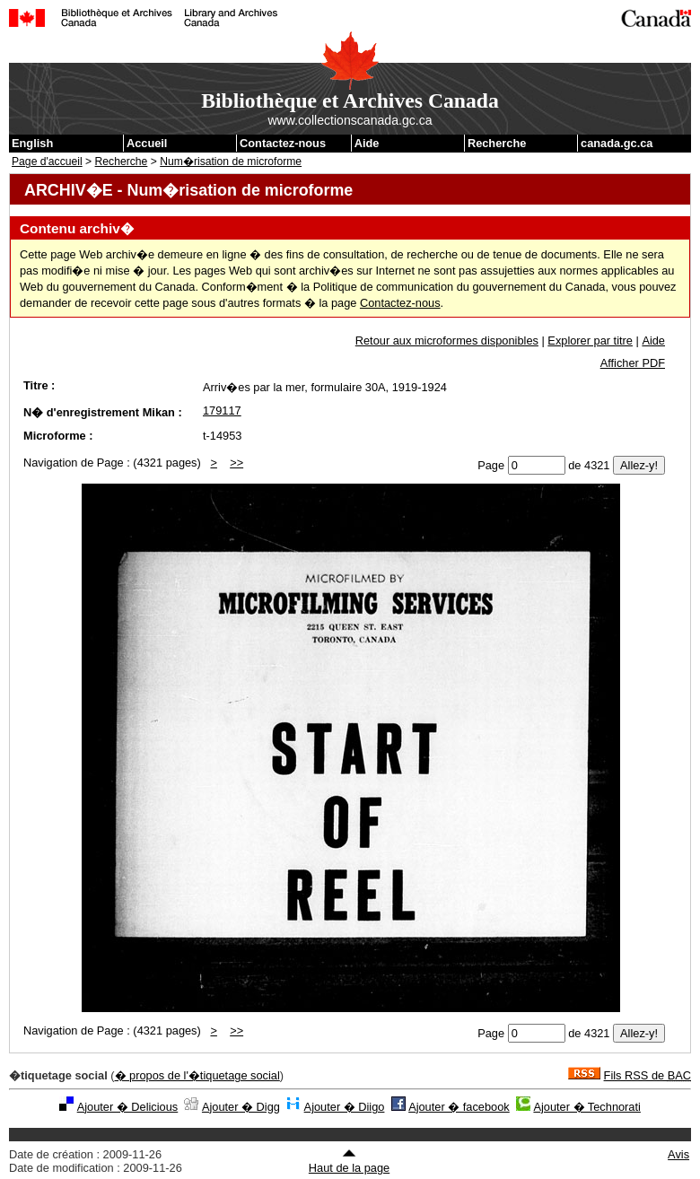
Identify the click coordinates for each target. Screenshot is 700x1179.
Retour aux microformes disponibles (446, 340)
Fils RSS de (647, 1075)
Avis (678, 1154)
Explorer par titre (590, 340)
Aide (367, 143)
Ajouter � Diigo (344, 1107)
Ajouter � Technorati (586, 1107)
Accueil (147, 143)
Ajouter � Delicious (128, 1107)
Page (490, 465)
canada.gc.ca (616, 143)
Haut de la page (349, 1161)
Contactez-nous (283, 143)
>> (236, 462)
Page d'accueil (47, 161)
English (32, 143)
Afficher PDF (632, 363)
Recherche (497, 143)
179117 (222, 410)
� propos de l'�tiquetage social (197, 1075)
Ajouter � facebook (459, 1107)
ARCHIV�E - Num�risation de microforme (188, 190)
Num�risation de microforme (231, 161)
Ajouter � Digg (241, 1107)
